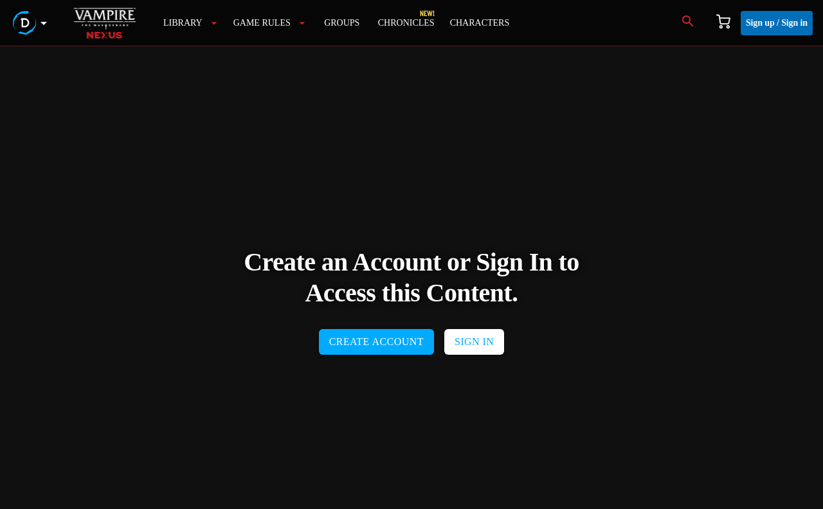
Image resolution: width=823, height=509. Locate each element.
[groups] (342, 23)
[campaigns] (406, 23)
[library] (190, 23)
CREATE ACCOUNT (376, 341)
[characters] (480, 23)
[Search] (688, 23)
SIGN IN (474, 341)
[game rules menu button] (269, 23)
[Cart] (723, 23)
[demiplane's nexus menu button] (32, 23)
